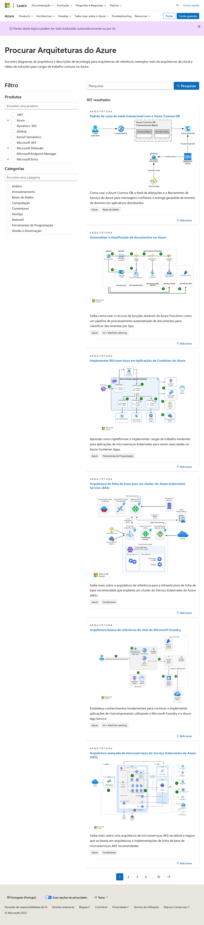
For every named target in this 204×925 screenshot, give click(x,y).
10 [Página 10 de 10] (158, 877)
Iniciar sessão (191, 5)
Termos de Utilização (146, 907)
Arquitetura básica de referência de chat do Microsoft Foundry (135, 630)
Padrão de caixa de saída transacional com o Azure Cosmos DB (135, 116)
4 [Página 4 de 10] (146, 877)
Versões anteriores (63, 907)
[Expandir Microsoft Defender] (8, 148)
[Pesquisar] (129, 86)
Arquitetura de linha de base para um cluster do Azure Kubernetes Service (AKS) (137, 486)
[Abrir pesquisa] (177, 5)
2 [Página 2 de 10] (128, 877)
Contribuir (101, 907)
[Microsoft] (7, 5)
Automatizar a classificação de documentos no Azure (128, 237)
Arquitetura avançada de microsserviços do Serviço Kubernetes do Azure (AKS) (143, 755)
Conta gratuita (188, 16)
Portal (169, 16)
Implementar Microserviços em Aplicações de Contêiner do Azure (137, 360)
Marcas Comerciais (175, 907)
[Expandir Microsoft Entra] (8, 159)
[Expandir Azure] (8, 120)
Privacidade (119, 907)
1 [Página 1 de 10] (119, 877)
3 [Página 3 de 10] (137, 877)
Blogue (83, 907)
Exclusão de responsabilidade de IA (26, 907)
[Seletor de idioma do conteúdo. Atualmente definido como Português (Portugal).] (22, 897)
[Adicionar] (184, 220)
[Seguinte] (168, 876)
